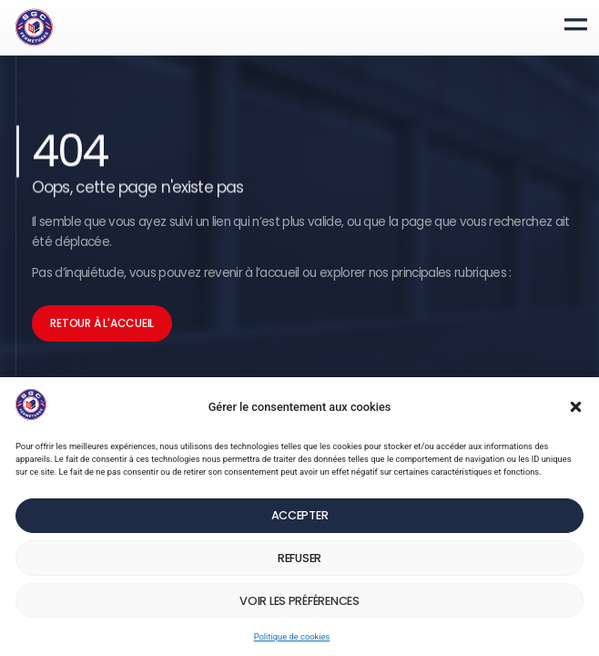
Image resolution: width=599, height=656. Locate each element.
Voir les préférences (299, 590)
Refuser (300, 540)
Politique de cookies (290, 633)
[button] (572, 348)
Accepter (300, 490)
